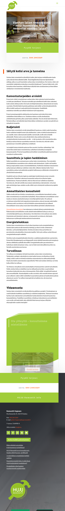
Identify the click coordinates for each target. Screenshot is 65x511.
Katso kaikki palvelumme (18, 440)
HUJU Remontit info (29, 397)
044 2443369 (35, 58)
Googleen (18, 427)
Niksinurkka (16, 32)
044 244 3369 (13, 417)
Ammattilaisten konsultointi (14, 209)
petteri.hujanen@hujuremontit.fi (21, 420)
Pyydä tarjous (32, 48)
